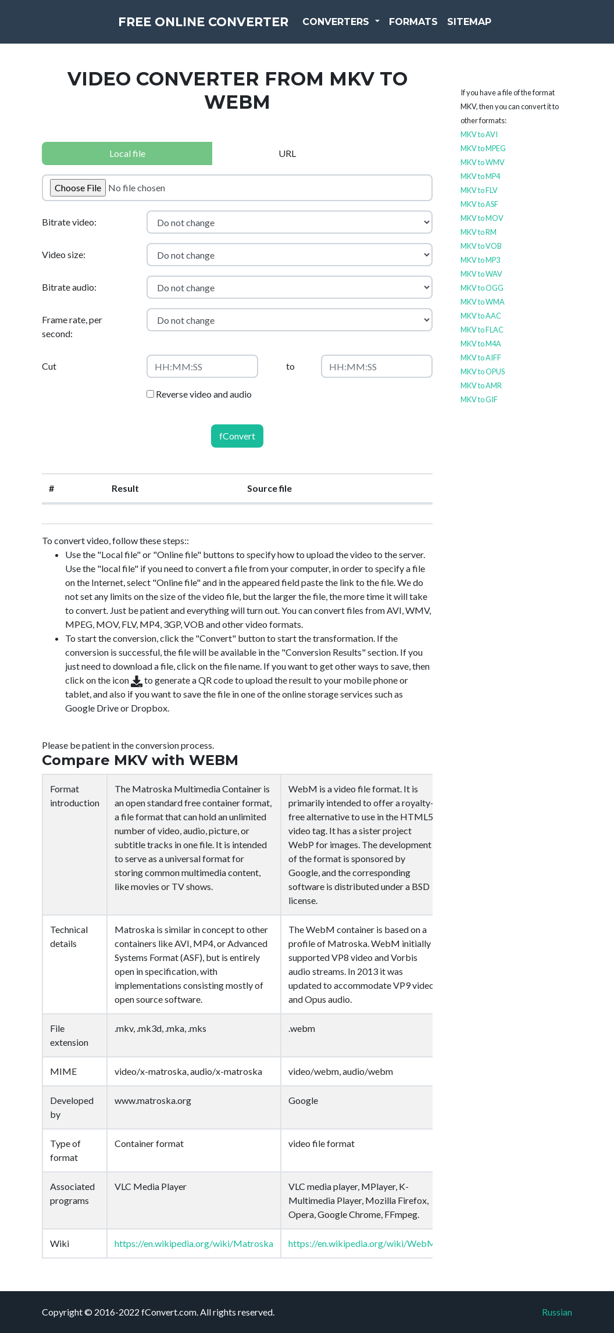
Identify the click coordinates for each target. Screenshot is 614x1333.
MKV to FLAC (482, 329)
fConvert (237, 435)
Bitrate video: (69, 221)
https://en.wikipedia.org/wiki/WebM (362, 1243)
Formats (439, 28)
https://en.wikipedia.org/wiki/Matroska (194, 1243)
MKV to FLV (479, 190)
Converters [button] (363, 28)
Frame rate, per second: (72, 326)
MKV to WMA (482, 301)
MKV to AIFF (480, 357)
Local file (127, 153)
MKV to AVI (479, 134)
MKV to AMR (481, 385)
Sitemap (495, 28)
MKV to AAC (480, 315)
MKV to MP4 (480, 176)
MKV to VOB (481, 246)
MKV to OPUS (482, 371)
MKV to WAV (481, 273)
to (290, 365)
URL (287, 153)
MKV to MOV (482, 218)
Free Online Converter (203, 29)
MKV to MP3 (480, 260)
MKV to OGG (482, 287)
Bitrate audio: (69, 286)
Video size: (63, 254)
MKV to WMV (482, 162)
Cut (49, 365)
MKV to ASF (479, 204)
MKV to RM (478, 232)
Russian (557, 1311)
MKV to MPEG (483, 148)
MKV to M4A (480, 343)
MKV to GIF (479, 399)
